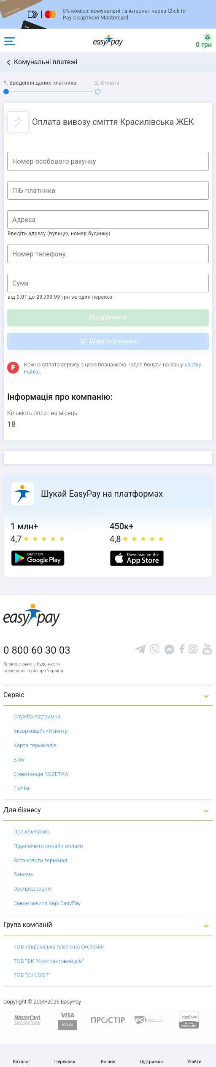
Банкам (23, 874)
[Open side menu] (9, 40)
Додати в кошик (113, 341)
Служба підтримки (37, 716)
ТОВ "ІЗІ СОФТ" (32, 975)
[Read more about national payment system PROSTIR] (108, 1019)
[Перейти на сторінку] (108, 14)
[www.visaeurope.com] (67, 1019)
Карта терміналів (35, 745)
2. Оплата (107, 83)
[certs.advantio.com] (189, 1019)
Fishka (21, 788)
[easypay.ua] (108, 40)
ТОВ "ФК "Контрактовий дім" (49, 961)
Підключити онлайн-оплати (48, 846)
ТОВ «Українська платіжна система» (59, 946)
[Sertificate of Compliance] (148, 1019)
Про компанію (31, 831)
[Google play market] (38, 558)
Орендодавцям (32, 889)
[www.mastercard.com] (27, 1019)
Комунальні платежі (45, 62)
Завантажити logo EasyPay (47, 903)
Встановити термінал (40, 860)
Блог (19, 759)
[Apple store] (137, 558)
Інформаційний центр (41, 731)
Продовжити (108, 317)
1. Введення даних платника (39, 83)
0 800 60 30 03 (36, 650)
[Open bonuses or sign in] (199, 40)
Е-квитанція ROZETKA (41, 774)
